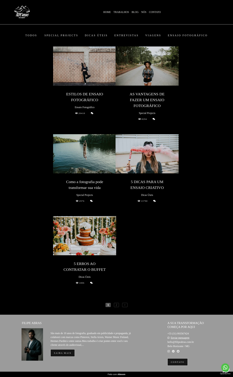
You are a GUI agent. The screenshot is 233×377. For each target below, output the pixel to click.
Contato (177, 362)
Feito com (116, 374)
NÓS (143, 12)
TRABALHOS (121, 12)
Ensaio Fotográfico (188, 35)
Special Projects (61, 35)
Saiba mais (62, 353)
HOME (107, 12)
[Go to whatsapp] (225, 367)
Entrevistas (126, 35)
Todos (31, 35)
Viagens (153, 35)
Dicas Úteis (96, 35)
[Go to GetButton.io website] (225, 374)
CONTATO (155, 12)
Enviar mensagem (180, 338)
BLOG (135, 12)
